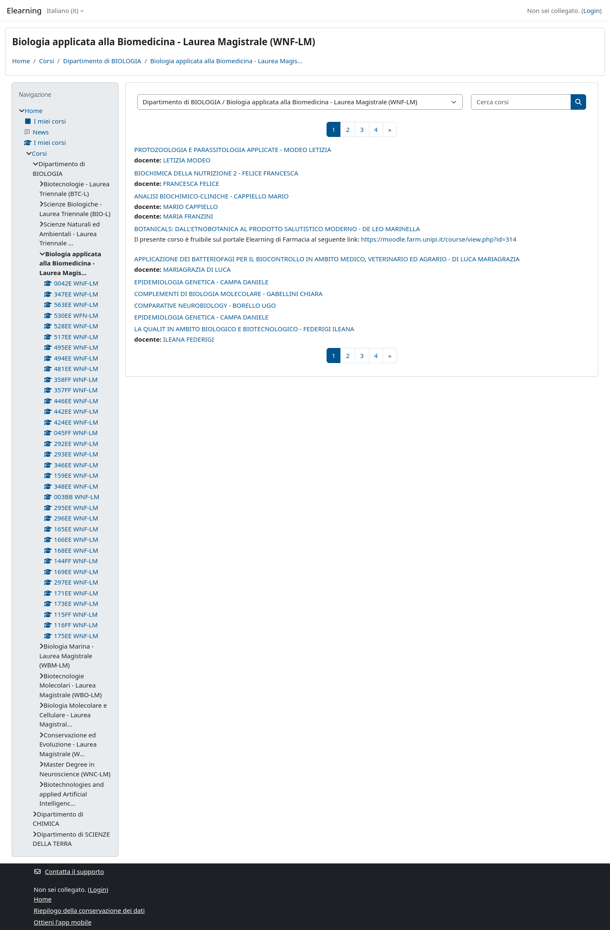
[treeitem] (65, 477)
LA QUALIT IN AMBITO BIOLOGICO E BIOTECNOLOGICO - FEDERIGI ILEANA (244, 329)
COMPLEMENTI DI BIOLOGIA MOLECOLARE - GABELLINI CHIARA (228, 293)
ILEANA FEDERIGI (188, 339)
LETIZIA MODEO (186, 160)
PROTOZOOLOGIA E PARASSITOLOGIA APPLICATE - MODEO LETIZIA (232, 149)
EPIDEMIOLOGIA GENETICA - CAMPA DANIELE (201, 282)
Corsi (46, 61)
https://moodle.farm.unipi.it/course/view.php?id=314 (438, 239)
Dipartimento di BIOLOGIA (102, 61)
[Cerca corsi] (521, 102)
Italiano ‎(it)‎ (63, 10)
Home (21, 61)
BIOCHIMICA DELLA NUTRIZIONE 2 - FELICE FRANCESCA (216, 173)
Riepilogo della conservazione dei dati (89, 910)
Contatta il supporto (69, 871)
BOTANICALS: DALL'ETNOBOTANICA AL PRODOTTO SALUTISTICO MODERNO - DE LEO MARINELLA (277, 228)
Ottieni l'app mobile (63, 922)
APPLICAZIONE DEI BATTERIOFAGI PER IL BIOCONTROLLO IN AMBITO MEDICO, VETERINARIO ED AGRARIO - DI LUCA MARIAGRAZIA (327, 259)
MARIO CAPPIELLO (190, 206)
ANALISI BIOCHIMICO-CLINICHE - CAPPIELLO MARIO (211, 196)
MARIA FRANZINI (188, 216)
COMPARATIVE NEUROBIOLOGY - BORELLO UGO (205, 305)
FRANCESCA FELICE (191, 183)
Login (591, 10)
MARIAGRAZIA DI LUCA (197, 269)
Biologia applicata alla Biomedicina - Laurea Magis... (226, 61)
